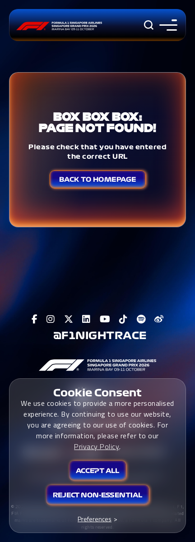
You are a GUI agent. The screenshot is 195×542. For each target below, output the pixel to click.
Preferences (94, 519)
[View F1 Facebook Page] (34, 319)
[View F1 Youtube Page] (105, 319)
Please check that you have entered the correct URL (97, 152)
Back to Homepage (97, 179)
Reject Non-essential (97, 495)
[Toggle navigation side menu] (166, 25)
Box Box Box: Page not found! (97, 122)
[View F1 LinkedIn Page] (86, 319)
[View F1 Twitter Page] (69, 319)
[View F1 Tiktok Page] (123, 319)
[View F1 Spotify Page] (141, 319)
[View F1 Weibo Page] (159, 319)
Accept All (97, 471)
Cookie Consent (97, 393)
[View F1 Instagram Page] (51, 319)
